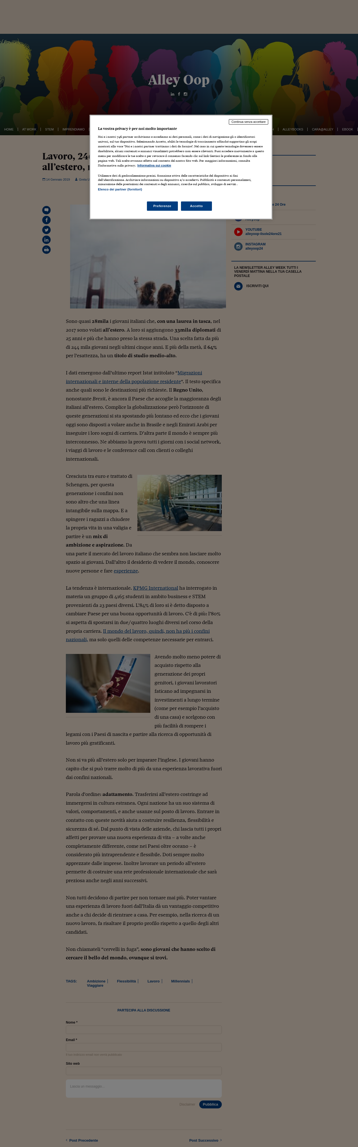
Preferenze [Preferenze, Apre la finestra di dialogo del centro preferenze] (162, 206)
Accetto (196, 206)
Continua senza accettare (248, 121)
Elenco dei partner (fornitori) (120, 189)
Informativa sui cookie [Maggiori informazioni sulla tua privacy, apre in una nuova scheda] (154, 165)
